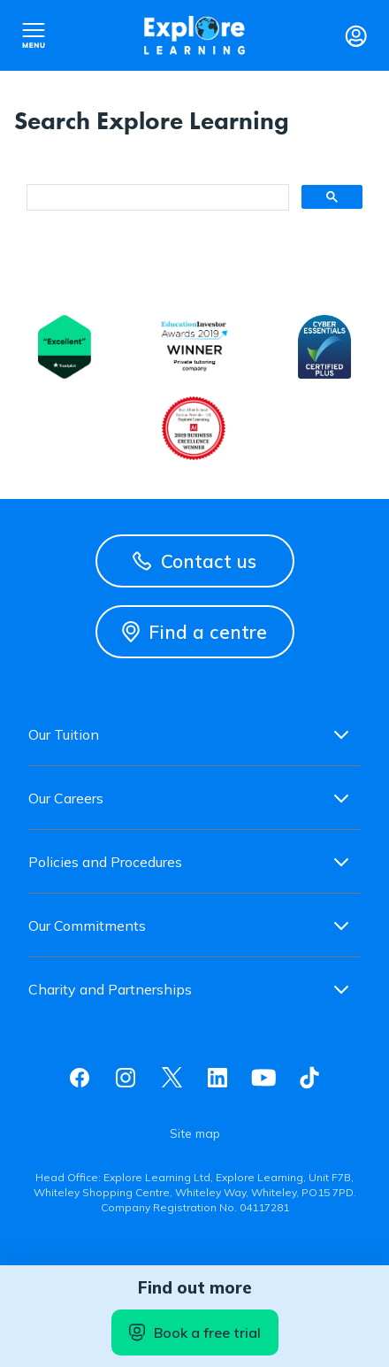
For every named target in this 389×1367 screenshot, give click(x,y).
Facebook (79, 1077)
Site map (195, 1133)
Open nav (33, 35)
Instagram (125, 1077)
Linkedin (217, 1077)
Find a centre (194, 631)
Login (355, 35)
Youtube (263, 1077)
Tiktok (309, 1077)
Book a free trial (195, 1332)
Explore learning (194, 35)
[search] (156, 197)
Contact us (194, 560)
